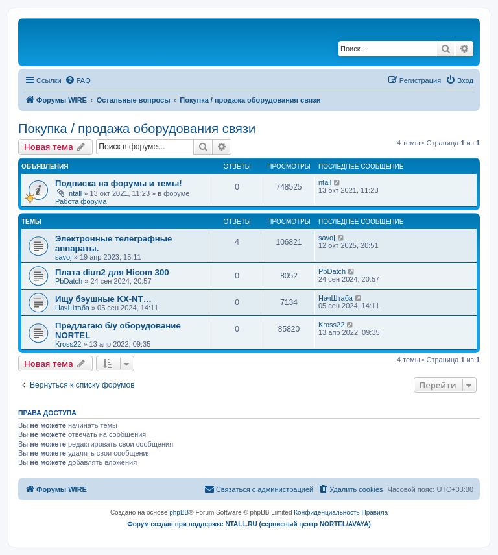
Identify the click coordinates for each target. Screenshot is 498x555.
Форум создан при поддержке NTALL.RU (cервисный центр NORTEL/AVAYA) (249, 524)
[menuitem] (78, 80)
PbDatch (68, 281)
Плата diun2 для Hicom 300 (112, 272)
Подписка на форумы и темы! (118, 183)
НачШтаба (72, 308)
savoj (63, 257)
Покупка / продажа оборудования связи (136, 128)
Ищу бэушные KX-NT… (103, 299)
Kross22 (68, 344)
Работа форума (81, 201)
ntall (75, 193)
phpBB (179, 512)
